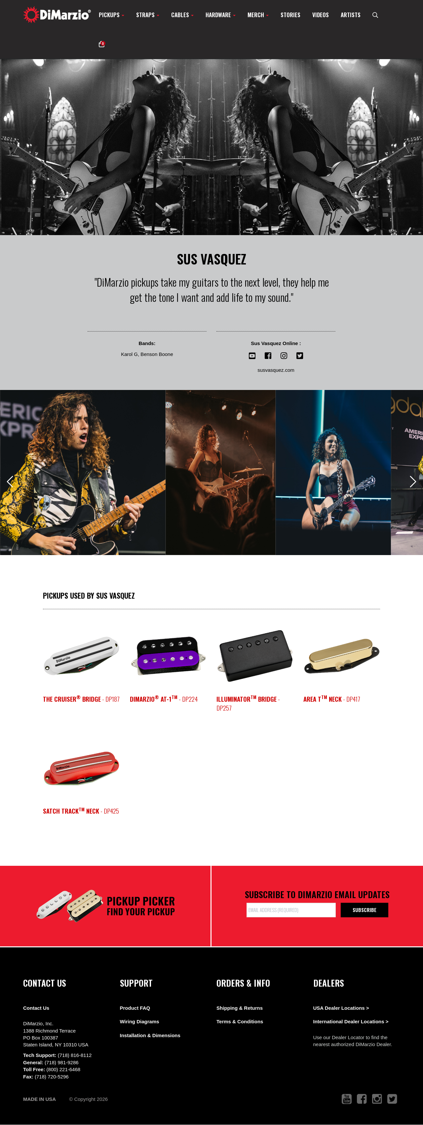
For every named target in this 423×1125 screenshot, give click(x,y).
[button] (101, 44)
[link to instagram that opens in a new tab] (377, 1099)
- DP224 (164, 698)
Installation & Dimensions (150, 1035)
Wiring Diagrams (139, 1021)
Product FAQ (135, 1008)
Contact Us (36, 1008)
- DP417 (331, 698)
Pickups (111, 15)
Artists (351, 15)
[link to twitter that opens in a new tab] (392, 1099)
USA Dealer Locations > (341, 1008)
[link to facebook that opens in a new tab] (362, 1099)
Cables (182, 15)
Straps (147, 15)
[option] (211, 147)
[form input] (291, 910)
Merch (258, 15)
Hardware (221, 15)
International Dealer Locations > (351, 1021)
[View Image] (83, 472)
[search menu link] (375, 14)
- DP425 (81, 810)
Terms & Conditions (239, 1021)
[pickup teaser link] (81, 655)
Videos (320, 15)
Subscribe (364, 909)
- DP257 (248, 703)
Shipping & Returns (239, 1008)
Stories (290, 15)
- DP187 (81, 698)
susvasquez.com (275, 370)
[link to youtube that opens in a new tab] (347, 1099)
